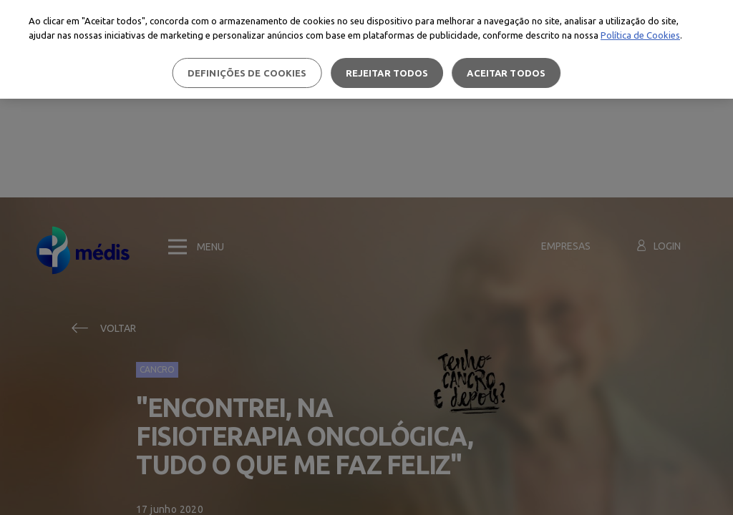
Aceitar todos (506, 73)
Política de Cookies (640, 35)
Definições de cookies (247, 73)
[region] (366, 49)
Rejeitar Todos (387, 73)
